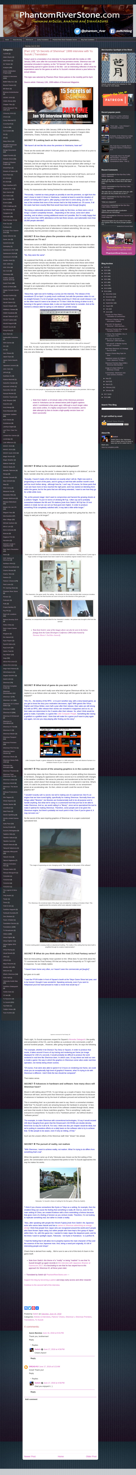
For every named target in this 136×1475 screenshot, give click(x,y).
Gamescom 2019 (9, 257)
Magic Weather (8, 460)
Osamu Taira (7, 574)
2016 (106, 397)
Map (4, 484)
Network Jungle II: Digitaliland (9, 545)
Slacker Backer (8, 804)
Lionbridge (6, 439)
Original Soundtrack (10, 567)
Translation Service (9, 923)
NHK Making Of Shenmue (8, 559)
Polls (5, 604)
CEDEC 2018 (7, 97)
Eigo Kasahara (8, 185)
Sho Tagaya (7, 797)
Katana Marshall (8, 379)
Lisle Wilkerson (8, 442)
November (109, 297)
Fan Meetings (8, 209)
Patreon (6, 577)
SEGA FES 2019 (9, 665)
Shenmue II (7, 709)
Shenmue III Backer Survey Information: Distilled (114, 320)
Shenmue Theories (9, 771)
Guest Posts (7, 283)
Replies (35, 1345)
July (107, 309)
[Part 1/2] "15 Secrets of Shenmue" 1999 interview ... (115, 339)
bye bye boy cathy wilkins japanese (116, 206)
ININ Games (7, 343)
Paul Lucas (7, 584)
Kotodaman (7, 423)
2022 (106, 279)
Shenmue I (70, 1317)
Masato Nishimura (9, 498)
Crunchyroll (7, 124)
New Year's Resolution (11, 549)
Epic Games (7, 192)
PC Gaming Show (9, 588)
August (108, 306)
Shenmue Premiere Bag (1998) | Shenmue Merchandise (116, 364)
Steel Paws (7, 811)
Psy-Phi (6, 611)
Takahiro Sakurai (9, 837)
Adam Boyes (7, 57)
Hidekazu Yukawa (9, 309)
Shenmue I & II (8, 700)
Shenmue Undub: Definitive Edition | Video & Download (119, 117)
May (107, 378)
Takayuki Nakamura (10, 848)
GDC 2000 (6, 264)
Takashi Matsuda (9, 844)
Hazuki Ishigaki (8, 306)
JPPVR (5, 372)
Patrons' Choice (58, 1317)
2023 (106, 276)
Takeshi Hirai (7, 857)
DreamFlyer (7, 168)
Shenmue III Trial (9, 727)
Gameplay (6, 246)
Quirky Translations (42, 39)
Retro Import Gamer (10, 628)
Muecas (6, 533)
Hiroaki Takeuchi (8, 316)
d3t (4, 138)
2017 (106, 394)
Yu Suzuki (39, 1320)
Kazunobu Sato (8, 390)
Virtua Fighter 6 (8, 941)
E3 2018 (6, 178)
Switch (38, 1349)
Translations (29, 1320)
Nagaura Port (7, 537)
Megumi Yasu (7, 512)
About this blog (17, 39)
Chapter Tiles (7, 104)
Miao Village (7, 519)
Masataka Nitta (8, 495)
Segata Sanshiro (9, 675)
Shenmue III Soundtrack (7, 722)
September (110, 303)
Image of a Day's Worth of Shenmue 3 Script (114, 369)
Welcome (6, 970)
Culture (5, 127)
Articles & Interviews (42, 1317)
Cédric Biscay (8, 101)
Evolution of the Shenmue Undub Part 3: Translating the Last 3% (121, 137)
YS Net (5, 995)
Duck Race (7, 175)
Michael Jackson (9, 523)
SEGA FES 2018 (9, 661)
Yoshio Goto (7, 992)
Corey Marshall (8, 120)
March (108, 384)
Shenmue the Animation (7, 766)
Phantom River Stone (10, 591)
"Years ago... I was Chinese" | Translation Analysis (120, 127)
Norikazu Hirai (8, 563)
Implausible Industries (10, 337)
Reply (31, 1340)
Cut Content (7, 131)
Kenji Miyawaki (8, 411)
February (109, 387)
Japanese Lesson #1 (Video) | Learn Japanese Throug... (115, 359)
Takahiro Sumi (8, 841)
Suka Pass (7, 823)
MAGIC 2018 (7, 446)
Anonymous (106, 205)
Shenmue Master (9, 734)
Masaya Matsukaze (9, 502)
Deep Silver (7, 141)
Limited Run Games (10, 435)
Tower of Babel (8, 920)
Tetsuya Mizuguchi (9, 873)
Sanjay (104, 186)
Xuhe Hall (6, 977)
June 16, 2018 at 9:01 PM (53, 1333)
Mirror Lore (7, 526)
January (109, 390)
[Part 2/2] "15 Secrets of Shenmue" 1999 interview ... (115, 325)
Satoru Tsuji (7, 651)
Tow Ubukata (7, 916)
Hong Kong (7, 330)
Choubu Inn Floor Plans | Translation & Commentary (115, 315)
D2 (4, 134)
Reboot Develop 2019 (10, 619)
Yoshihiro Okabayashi (10, 986)
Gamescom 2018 (9, 253)
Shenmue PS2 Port (9, 748)
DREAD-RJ (34, 1367)
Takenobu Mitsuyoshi (10, 851)
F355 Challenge (8, 206)
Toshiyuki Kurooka (9, 913)
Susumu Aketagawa (10, 830)
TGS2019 (6, 883)
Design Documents (9, 150)
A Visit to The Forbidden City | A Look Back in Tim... (116, 335)
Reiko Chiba (7, 625)
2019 (106, 288)
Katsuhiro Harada (9, 383)
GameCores (7, 243)
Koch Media (7, 420)
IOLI (4, 346)
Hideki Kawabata (9, 313)
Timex (5, 902)
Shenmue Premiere (83, 1317)
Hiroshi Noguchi (8, 323)
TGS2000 (6, 876)
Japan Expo (7, 357)
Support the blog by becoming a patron (40, 1280)
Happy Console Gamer (11, 290)
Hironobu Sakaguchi (77, 1039)
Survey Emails (8, 827)
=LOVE (5, 53)
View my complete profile (110, 447)
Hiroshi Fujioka (8, 320)
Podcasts (6, 600)
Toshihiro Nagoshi (9, 909)
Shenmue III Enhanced (11, 716)
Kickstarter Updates (10, 414)
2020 (106, 285)
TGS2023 (6, 887)
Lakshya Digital (8, 427)
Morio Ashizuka (8, 530)
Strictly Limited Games (11, 818)
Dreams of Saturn (9, 171)
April (107, 381)
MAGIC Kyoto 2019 (9, 453)
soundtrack (7, 808)
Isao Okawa (7, 353)
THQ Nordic (7, 895)
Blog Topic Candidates (87, 39)
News (5, 554)
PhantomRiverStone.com (56, 1275)
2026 (106, 267)
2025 (106, 270)
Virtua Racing (7, 950)
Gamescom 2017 (9, 250)
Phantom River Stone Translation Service (65, 39)
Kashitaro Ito (7, 376)
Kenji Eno (6, 404)
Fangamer (6, 213)
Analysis (6, 67)
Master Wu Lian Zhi (10, 507)
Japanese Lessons (9, 365)
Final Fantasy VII (9, 220)
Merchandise (7, 516)
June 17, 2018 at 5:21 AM (49, 1367)
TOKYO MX (7, 906)
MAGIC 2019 (7, 449)
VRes (5, 957)
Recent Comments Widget (127, 226)
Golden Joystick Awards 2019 (8, 279)
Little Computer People (66, 714)
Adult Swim (7, 60)
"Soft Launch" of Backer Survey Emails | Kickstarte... (116, 344)
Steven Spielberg (9, 815)
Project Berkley (8, 607)
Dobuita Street (8, 159)
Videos (5, 934)
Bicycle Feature (8, 85)
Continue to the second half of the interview (41, 1285)
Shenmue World (8, 783)
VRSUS (6, 960)
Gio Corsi (6, 271)
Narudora (6, 540)
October (109, 300)
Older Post (91, 1456)
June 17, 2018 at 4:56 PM (54, 1349)
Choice (5, 117)
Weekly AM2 (7, 967)
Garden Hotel (7, 260)
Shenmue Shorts (9, 757)
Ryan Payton (7, 641)
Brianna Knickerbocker (11, 92)
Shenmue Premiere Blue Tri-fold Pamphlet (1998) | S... (116, 330)
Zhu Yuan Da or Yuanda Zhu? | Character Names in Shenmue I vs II (121, 147)
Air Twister (6, 64)
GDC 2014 (6, 267)
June (108, 312)
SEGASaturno (8, 672)
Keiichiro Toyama (9, 397)
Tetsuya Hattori (8, 869)
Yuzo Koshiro (7, 1013)
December (109, 294)
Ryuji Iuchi (6, 647)
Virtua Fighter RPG (9, 944)
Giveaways (7, 274)
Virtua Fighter (7, 937)
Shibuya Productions (10, 792)
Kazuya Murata (8, 393)
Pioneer (6, 597)
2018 (106, 291)
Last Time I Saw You (10, 430)
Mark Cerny (7, 488)
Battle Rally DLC (8, 82)
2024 (106, 273)
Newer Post (30, 1456)
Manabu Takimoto (9, 470)
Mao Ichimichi (8, 481)
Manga (5, 474)
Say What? (7, 654)
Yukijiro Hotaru (8, 1009)
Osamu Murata (8, 570)
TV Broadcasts (8, 930)
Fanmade (6, 216)
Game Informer (8, 236)
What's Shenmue (9, 974)
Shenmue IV (7, 730)
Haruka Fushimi (8, 295)
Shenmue (6, 682)
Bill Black (6, 89)
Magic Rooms (8, 456)
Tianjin (5, 899)
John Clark (7, 369)
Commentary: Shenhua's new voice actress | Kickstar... (115, 373)
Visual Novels (8, 953)
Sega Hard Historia (9, 668)
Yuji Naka (6, 1006)
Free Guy (6, 223)
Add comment (31, 1399)
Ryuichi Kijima (8, 644)
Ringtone (6, 634)
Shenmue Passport (9, 737)
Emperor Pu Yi (8, 189)
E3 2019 (6, 182)
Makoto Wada (8, 467)
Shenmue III (29, 39)
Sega (5, 658)
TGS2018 (6, 880)
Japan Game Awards (10, 360)
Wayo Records (8, 964)
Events (5, 202)
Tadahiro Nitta (8, 834)
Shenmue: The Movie (10, 787)
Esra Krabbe (7, 199)
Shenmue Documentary (7, 692)
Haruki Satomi (8, 302)
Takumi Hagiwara (9, 860)
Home (7, 39)
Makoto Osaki (8, 463)
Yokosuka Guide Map (10, 981)
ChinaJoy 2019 (8, 113)
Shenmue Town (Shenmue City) (8, 775)
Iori (4, 350)
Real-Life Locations (9, 614)
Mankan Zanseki (8, 477)
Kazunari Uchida (8, 386)
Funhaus (6, 227)
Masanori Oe (7, 491)
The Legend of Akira (10, 890)
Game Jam (7, 239)
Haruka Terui (7, 299)
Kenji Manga (7, 407)
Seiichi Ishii (7, 679)
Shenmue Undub (9, 780)
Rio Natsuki (7, 637)
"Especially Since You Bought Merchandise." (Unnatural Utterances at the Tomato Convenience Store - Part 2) (120, 158)
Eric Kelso (6, 196)
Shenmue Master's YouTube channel (46, 635)
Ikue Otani (6, 334)
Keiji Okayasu (8, 400)
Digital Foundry (8, 155)
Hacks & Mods (8, 286)
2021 (106, 282)
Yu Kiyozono (7, 999)
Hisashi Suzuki (8, 327)
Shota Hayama (8, 801)
